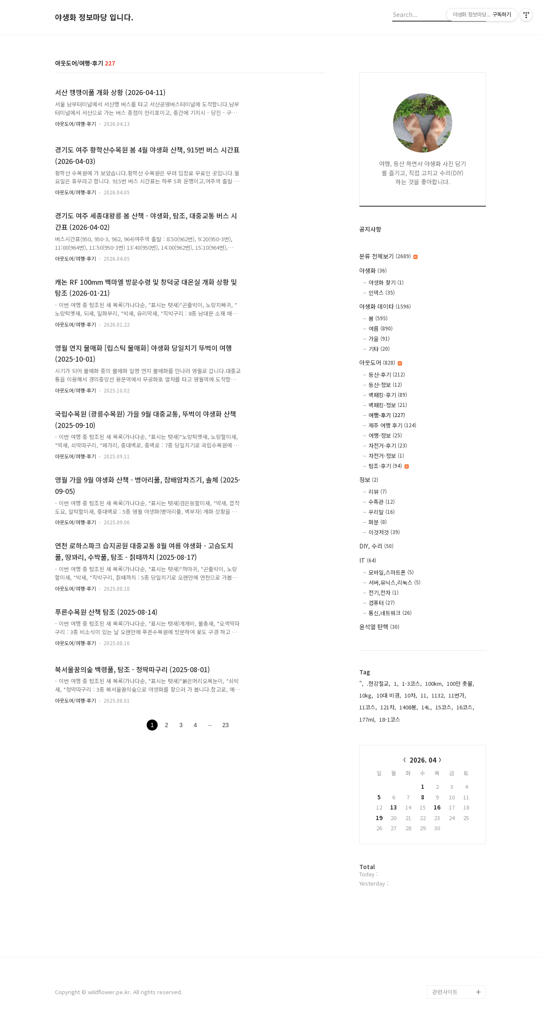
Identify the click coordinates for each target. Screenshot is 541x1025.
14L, (426, 707)
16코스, (465, 707)
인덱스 (382, 293)
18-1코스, (390, 719)
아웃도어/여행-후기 (75, 123)
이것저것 (384, 532)
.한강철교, (379, 683)
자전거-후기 (388, 446)
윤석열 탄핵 (379, 626)
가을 (379, 339)
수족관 (382, 502)
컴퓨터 (382, 603)
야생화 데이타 (385, 306)
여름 (381, 328)
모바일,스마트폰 (391, 572)
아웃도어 (380, 362)
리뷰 (378, 492)
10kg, (366, 695)
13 (393, 807)
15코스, (444, 707)
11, (424, 695)
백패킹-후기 (388, 395)
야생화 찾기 (386, 282)
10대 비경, (389, 695)
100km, (434, 683)
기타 (379, 349)
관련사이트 (445, 992)
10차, (410, 695)
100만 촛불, (460, 683)
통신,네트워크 (390, 613)
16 (437, 807)
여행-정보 (385, 435)
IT (367, 560)
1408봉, (408, 707)
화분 (378, 522)
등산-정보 (385, 385)
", (361, 683)
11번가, (457, 695)
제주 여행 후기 (392, 425)
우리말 (382, 512)
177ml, (367, 719)
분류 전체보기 (388, 256)
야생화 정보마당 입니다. (94, 17)
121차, (388, 707)
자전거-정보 (386, 456)
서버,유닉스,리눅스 (395, 582)
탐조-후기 (389, 466)
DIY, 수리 (376, 546)
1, (396, 683)
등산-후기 (387, 375)
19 (379, 818)
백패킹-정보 (388, 405)
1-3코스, (412, 683)
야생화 (373, 270)
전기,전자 (384, 593)
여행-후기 (387, 415)
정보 (368, 479)
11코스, (368, 707)
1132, (438, 695)
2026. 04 (423, 759)
